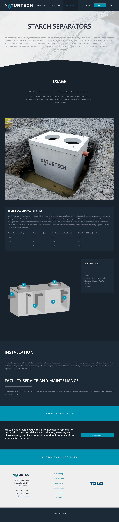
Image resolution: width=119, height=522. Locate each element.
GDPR (59, 498)
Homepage (60, 474)
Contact (59, 493)
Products (59, 483)
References (59, 488)
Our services (59, 478)
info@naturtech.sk (22, 496)
